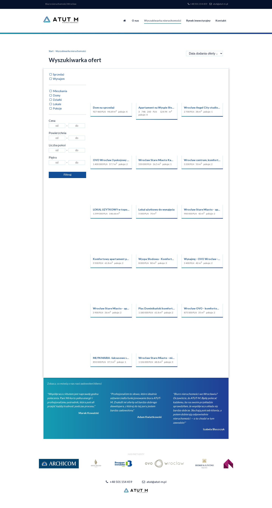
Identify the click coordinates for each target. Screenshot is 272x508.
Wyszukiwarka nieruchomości (162, 20)
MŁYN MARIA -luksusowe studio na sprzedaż (121, 357)
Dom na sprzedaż (103, 107)
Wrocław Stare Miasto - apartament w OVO (212, 209)
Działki (55, 99)
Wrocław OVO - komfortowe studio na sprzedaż (214, 308)
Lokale (55, 104)
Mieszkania (58, 91)
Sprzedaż (56, 74)
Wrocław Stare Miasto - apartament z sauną (121, 308)
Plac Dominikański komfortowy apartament (165, 308)
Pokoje (55, 108)
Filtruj (67, 174)
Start (51, 51)
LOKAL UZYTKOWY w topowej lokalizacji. (119, 209)
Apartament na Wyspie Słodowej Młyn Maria (166, 107)
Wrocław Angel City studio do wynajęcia (209, 107)
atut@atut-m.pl (220, 3)
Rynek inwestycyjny (198, 20)
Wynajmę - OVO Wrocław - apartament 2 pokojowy (216, 259)
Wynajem (57, 78)
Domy (54, 95)
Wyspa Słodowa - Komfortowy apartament (165, 259)
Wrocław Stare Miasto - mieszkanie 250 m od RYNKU (171, 357)
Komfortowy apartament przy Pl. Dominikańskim (123, 259)
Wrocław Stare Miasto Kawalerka (159, 160)
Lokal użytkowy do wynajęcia (156, 209)
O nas (135, 20)
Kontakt (221, 20)
